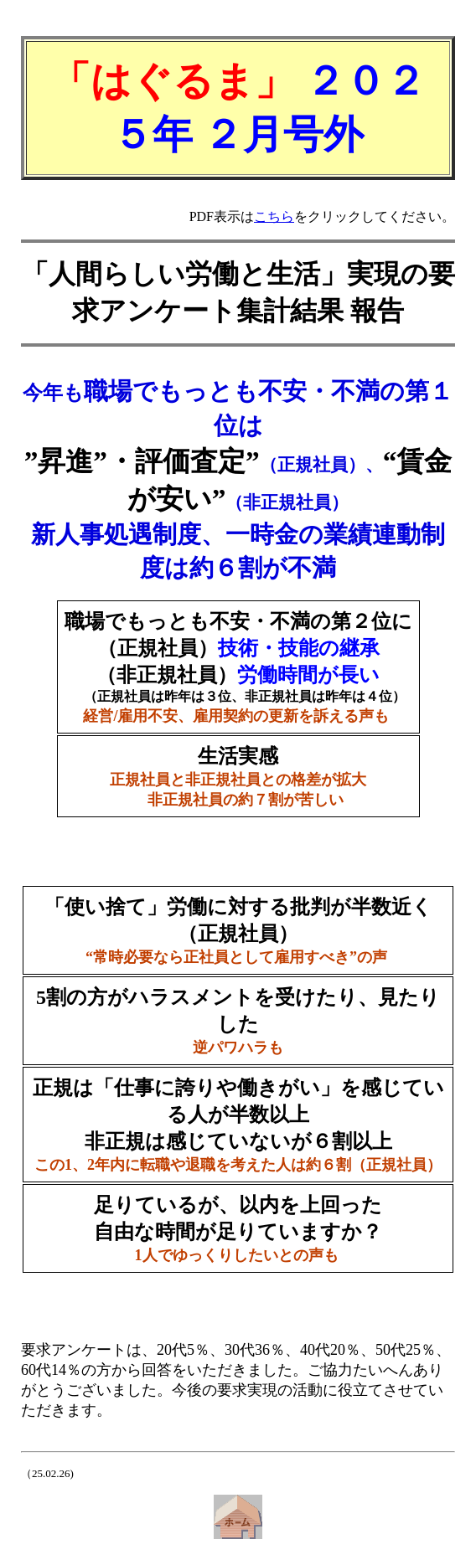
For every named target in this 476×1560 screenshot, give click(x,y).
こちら (274, 216)
